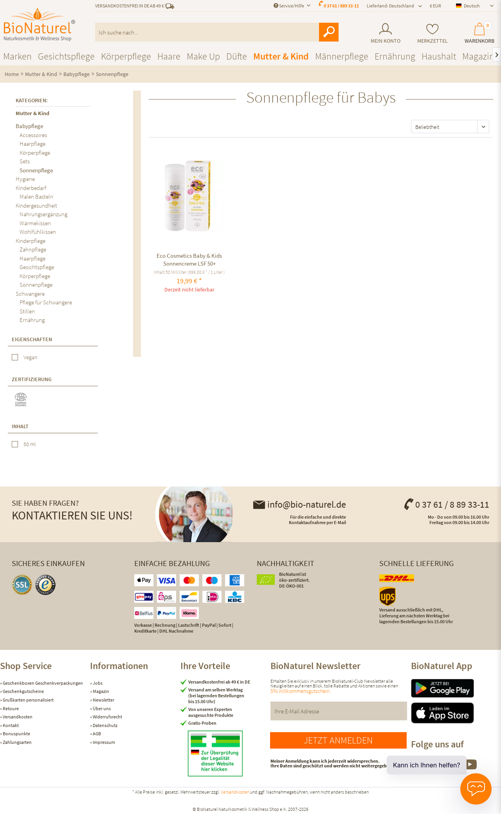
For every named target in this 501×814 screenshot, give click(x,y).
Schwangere (30, 293)
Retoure (10, 708)
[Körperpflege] (126, 56)
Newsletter (103, 700)
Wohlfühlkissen (38, 231)
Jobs (97, 683)
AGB (96, 733)
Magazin (100, 691)
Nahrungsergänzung (43, 214)
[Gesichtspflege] (66, 56)
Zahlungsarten (17, 742)
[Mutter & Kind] (281, 56)
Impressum (103, 742)
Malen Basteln (36, 196)
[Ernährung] (394, 56)
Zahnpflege (33, 249)
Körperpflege (35, 152)
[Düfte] (236, 56)
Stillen (27, 311)
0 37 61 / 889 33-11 (341, 6)
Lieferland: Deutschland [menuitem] (390, 6)
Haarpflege (32, 143)
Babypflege (29, 126)
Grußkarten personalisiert (28, 700)
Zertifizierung (32, 379)
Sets (25, 161)
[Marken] (17, 56)
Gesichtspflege (37, 267)
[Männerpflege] (341, 56)
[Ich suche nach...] (217, 32)
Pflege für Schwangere (46, 302)
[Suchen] (329, 32)
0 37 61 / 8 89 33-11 (446, 504)
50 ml (29, 444)
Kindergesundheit (36, 205)
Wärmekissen (35, 223)
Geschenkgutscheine (23, 691)
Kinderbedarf (31, 188)
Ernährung (32, 320)
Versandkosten (17, 717)
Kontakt (10, 725)
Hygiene (25, 179)
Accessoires (33, 135)
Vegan (30, 357)
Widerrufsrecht (107, 717)
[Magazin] (478, 56)
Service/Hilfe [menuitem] (289, 6)
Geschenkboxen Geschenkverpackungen (42, 683)
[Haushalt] (438, 56)
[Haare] (169, 56)
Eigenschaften (32, 339)
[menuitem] (385, 33)
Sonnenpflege (36, 170)
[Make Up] (203, 56)
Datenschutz (104, 725)
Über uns (101, 708)
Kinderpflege (30, 240)
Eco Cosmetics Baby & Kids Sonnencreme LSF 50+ (189, 259)
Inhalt (20, 426)
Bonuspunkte (16, 733)
